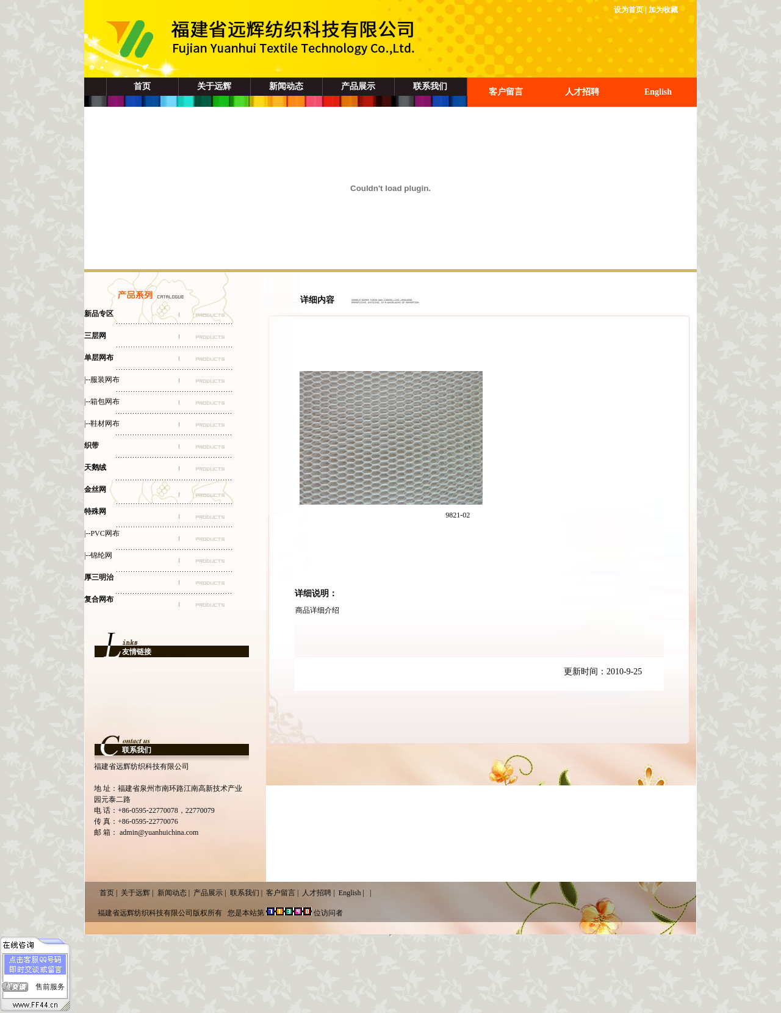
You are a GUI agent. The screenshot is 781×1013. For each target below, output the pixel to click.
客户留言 (506, 91)
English (658, 91)
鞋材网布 (105, 423)
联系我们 (430, 86)
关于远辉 (214, 86)
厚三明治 (98, 577)
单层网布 (98, 357)
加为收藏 (663, 9)
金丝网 (95, 489)
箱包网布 (105, 401)
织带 (91, 445)
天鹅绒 (95, 467)
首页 (142, 86)
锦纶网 (101, 555)
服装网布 (105, 379)
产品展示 (358, 86)
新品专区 (98, 313)
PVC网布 (104, 533)
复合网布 (98, 599)
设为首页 (628, 9)
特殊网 (95, 511)
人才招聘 (582, 91)
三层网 (95, 335)
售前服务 (50, 986)
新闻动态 (286, 86)
